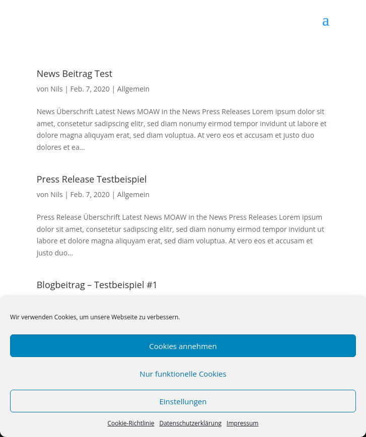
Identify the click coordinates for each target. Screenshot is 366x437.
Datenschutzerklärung (190, 423)
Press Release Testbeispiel (92, 179)
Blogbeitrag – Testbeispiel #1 (97, 285)
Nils (56, 89)
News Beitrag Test (74, 73)
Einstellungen (183, 401)
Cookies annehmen (183, 346)
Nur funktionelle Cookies (182, 374)
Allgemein (133, 89)
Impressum (242, 423)
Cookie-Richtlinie (131, 423)
